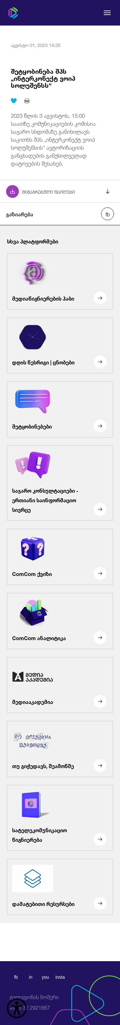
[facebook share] (107, 213)
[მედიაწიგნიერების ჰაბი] (60, 281)
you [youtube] (45, 977)
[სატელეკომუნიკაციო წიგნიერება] (60, 818)
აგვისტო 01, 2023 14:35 (35, 44)
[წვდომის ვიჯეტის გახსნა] (17, 1008)
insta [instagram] (60, 977)
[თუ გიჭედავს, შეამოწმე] (60, 749)
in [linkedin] (30, 977)
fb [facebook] (16, 977)
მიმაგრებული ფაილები (48, 191)
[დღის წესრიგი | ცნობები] (60, 346)
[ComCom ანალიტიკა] (60, 621)
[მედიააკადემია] (60, 685)
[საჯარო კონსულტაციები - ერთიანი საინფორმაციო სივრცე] (60, 483)
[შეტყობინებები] (60, 409)
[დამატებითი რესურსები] (60, 887)
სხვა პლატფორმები (32, 241)
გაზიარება (19, 214)
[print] (26, 100)
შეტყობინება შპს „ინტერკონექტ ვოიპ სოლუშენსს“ (43, 77)
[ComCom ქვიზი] (60, 557)
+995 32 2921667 (34, 1002)
